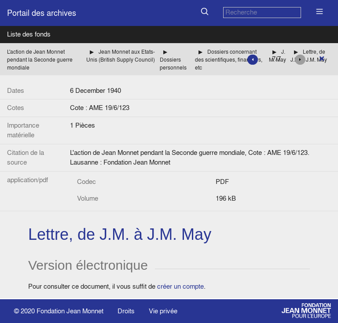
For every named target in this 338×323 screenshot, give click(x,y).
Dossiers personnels (173, 63)
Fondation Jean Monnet (70, 311)
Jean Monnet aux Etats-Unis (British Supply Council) (120, 55)
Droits (126, 311)
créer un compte (180, 286)
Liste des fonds (29, 34)
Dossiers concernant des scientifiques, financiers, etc (228, 59)
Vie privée (163, 311)
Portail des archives (41, 12)
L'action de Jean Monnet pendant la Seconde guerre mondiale (40, 59)
